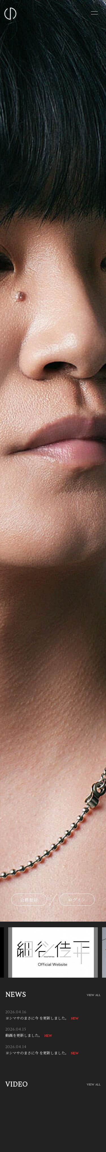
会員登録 (29, 900)
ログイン (77, 900)
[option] (51, 952)
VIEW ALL (94, 995)
